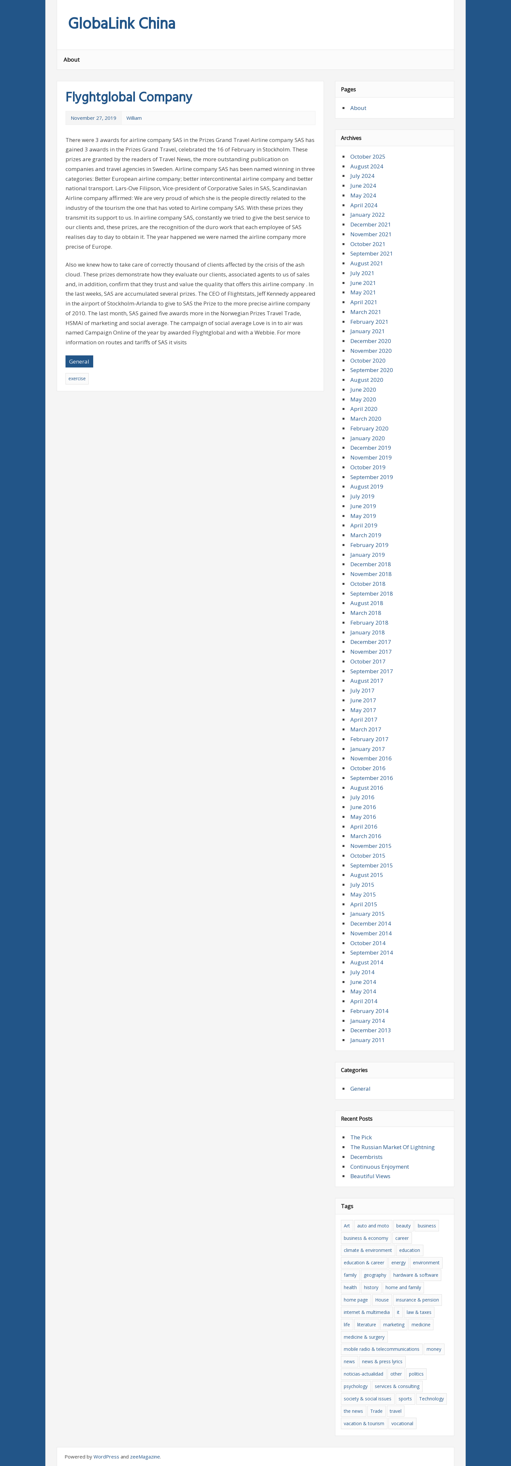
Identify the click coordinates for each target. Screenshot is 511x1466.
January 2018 (367, 632)
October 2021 (368, 244)
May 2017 (363, 710)
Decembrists (366, 1157)
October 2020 (368, 360)
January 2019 (367, 554)
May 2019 (363, 516)
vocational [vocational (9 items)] (402, 1423)
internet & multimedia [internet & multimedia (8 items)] (367, 1312)
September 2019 (371, 477)
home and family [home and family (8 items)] (403, 1287)
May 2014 (363, 991)
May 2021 (363, 292)
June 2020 (363, 389)
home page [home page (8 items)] (356, 1300)
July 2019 (362, 496)
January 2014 (367, 1020)
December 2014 (370, 923)
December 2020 (370, 341)
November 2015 (371, 846)
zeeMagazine (145, 1456)
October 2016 (368, 768)
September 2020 (371, 370)
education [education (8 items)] (409, 1250)
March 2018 (365, 612)
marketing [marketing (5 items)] (393, 1324)
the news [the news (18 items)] (353, 1411)
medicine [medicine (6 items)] (421, 1324)
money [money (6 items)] (434, 1349)
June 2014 (363, 982)
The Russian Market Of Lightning (392, 1147)
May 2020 (363, 399)
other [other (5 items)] (396, 1374)
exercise (77, 378)
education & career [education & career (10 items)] (364, 1262)
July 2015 (362, 884)
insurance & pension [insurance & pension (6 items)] (417, 1300)
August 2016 (366, 787)
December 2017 (370, 642)
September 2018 (371, 593)
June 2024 (363, 185)
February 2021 (369, 321)
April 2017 (363, 719)
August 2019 (366, 486)
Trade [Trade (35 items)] (376, 1411)
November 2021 (371, 234)
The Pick (361, 1137)
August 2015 (366, 875)
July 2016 (362, 797)
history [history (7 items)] (371, 1287)
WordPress (106, 1456)
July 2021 (362, 273)
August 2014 (366, 962)
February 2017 (369, 739)
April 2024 (363, 205)
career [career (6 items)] (402, 1238)
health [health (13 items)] (350, 1287)
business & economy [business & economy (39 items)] (366, 1238)
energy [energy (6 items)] (398, 1262)
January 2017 (367, 749)
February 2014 (369, 1011)
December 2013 (370, 1030)
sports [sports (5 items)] (405, 1399)
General (79, 361)
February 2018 (369, 622)
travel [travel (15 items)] (396, 1411)
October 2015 (368, 855)
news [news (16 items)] (349, 1361)
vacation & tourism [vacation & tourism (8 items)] (364, 1423)
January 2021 (367, 331)
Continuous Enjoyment (379, 1166)
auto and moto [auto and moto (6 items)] (373, 1226)
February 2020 (369, 428)
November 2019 (371, 457)
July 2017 (362, 690)
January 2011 (367, 1040)
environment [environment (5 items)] (426, 1262)
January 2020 (367, 438)
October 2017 (368, 661)
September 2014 (371, 952)
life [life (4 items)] (347, 1324)
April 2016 (363, 826)
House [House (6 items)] (382, 1300)
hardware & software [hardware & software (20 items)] (415, 1275)
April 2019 (363, 525)
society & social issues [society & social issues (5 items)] (367, 1399)
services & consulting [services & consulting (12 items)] (397, 1386)
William (134, 118)
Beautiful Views (370, 1176)
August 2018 (366, 603)
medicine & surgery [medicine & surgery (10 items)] (364, 1337)
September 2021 (371, 253)
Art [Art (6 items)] (347, 1226)
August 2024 (366, 166)
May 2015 (363, 894)
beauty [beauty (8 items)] (403, 1226)
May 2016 (363, 816)
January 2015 (367, 913)
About (72, 59)
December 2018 (370, 564)
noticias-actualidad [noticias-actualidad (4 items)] (363, 1374)
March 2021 (365, 312)
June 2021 (363, 283)
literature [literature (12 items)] (366, 1324)
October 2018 (368, 583)
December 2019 (370, 447)
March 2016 (365, 836)
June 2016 (363, 807)
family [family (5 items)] (350, 1275)
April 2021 (363, 302)
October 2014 (368, 943)
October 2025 (368, 156)
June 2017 (363, 700)
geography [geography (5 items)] (375, 1275)
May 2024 (363, 195)
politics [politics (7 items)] (416, 1374)
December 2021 (370, 224)
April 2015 (363, 904)
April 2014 (363, 1001)
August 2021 (366, 263)
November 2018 (371, 574)
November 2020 (371, 350)
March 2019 (365, 535)
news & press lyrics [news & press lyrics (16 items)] (382, 1361)
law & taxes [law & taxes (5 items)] (419, 1312)
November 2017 (371, 651)
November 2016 (371, 758)
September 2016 (371, 778)
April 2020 (363, 409)
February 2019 (369, 545)
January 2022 (367, 214)
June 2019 (363, 506)
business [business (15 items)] (427, 1226)
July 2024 (362, 175)
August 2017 (366, 680)
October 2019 (368, 467)
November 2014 (371, 933)
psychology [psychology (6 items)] (356, 1386)
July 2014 (362, 972)
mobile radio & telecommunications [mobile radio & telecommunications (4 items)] (381, 1349)
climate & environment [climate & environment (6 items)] (368, 1250)
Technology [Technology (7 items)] (431, 1399)
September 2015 (371, 865)
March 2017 (365, 729)
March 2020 (365, 418)
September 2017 (371, 671)
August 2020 (366, 379)
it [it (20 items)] (398, 1312)
